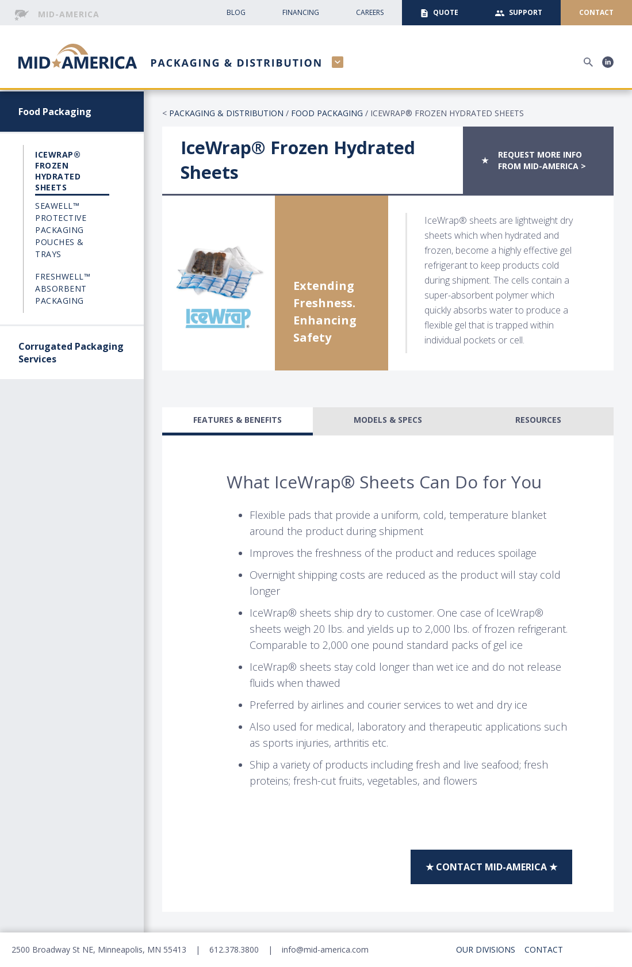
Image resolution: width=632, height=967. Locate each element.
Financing (300, 12)
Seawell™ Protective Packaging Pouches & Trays (60, 229)
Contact (543, 949)
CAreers (370, 12)
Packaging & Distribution (226, 113)
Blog (236, 12)
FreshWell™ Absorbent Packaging (62, 288)
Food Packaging (54, 111)
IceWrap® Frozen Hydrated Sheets (58, 171)
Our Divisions (485, 949)
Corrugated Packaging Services (71, 352)
